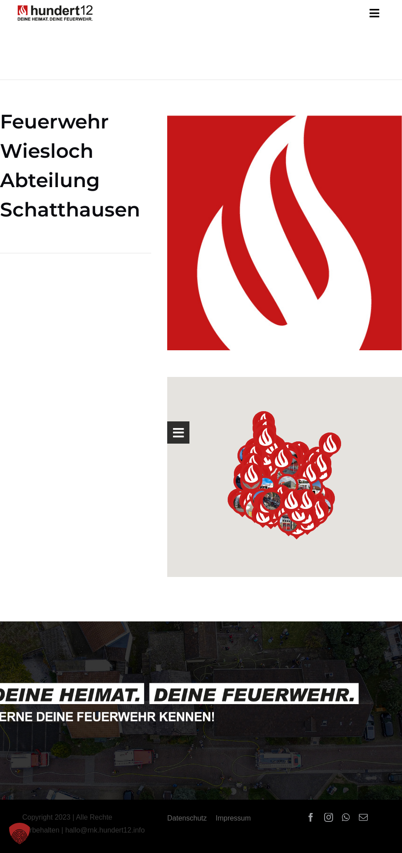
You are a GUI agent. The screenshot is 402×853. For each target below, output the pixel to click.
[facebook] (310, 817)
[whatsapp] (346, 817)
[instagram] (328, 817)
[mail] (363, 817)
